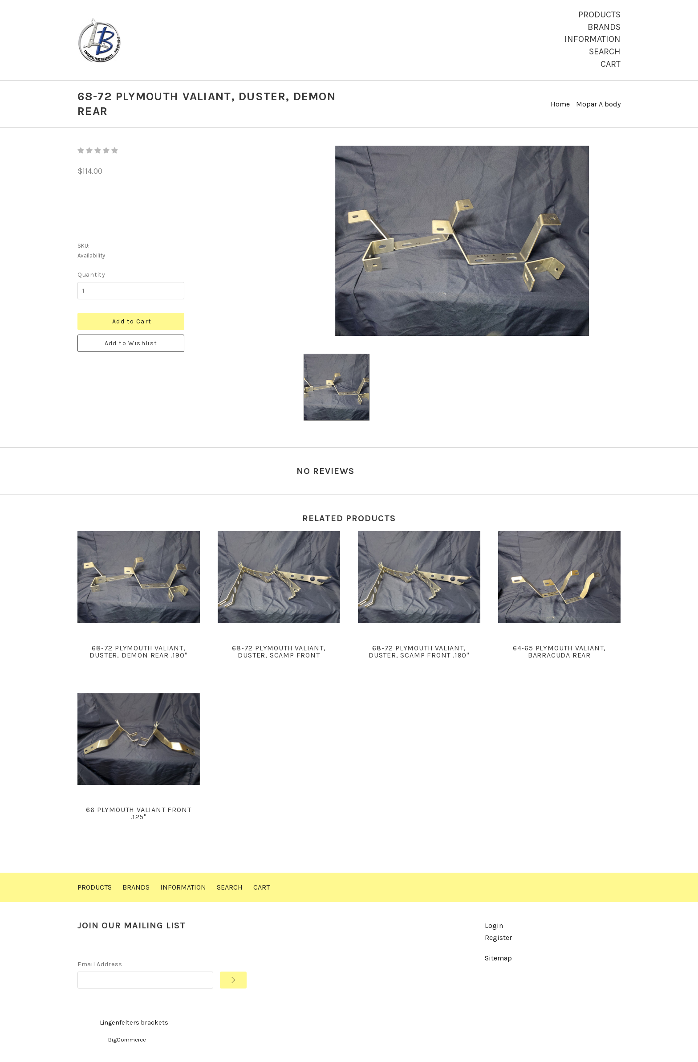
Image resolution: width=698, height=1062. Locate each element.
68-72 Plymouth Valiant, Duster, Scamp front (278, 651)
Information (592, 39)
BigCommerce (127, 1039)
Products (599, 14)
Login (494, 925)
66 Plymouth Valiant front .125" (138, 813)
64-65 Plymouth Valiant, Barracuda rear (559, 651)
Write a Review (597, 469)
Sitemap (498, 958)
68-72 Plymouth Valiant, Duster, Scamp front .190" (419, 651)
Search (605, 51)
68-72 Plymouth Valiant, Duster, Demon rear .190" (138, 651)
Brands (604, 27)
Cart (611, 64)
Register (498, 937)
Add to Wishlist (131, 343)
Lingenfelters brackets (134, 1022)
